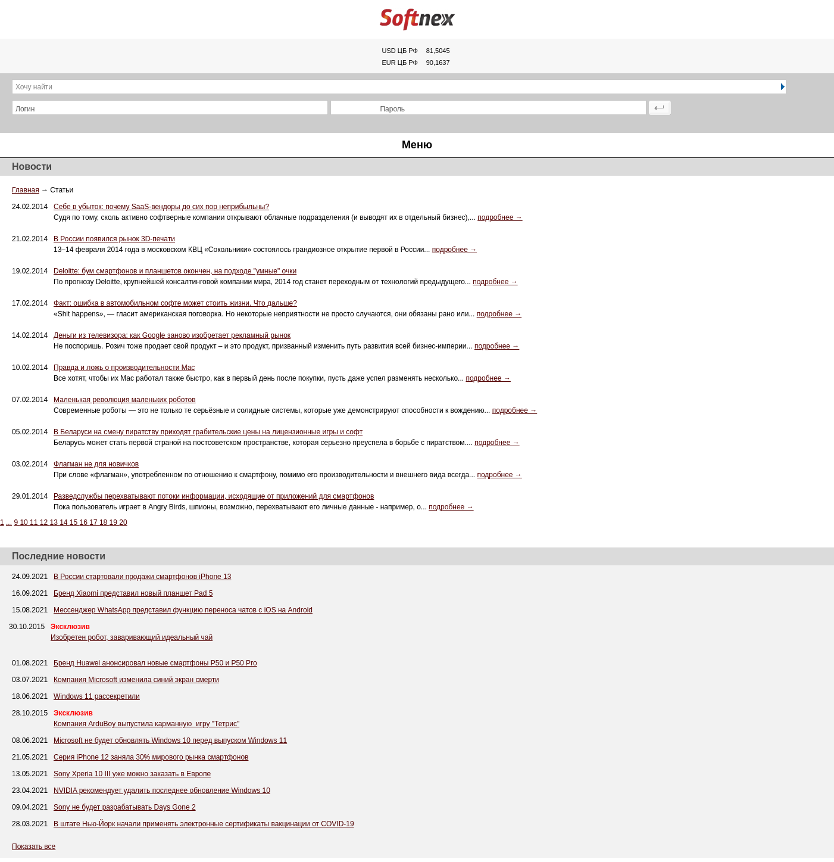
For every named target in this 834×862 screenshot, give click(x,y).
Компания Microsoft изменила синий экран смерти (136, 680)
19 (115, 522)
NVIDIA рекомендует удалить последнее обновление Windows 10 (162, 790)
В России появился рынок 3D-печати (114, 239)
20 (123, 522)
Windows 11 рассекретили (97, 696)
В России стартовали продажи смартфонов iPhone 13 (142, 576)
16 (85, 522)
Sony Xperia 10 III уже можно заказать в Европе (132, 774)
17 (94, 522)
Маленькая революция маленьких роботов (125, 400)
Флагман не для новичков (96, 464)
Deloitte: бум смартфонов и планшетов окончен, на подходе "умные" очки (175, 271)
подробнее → (499, 217)
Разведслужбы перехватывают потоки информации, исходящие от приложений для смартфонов (214, 496)
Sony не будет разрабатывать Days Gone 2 (125, 807)
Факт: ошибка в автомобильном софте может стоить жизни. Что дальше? (175, 303)
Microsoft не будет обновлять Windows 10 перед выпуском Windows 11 (170, 740)
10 (25, 522)
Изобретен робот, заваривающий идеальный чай (132, 637)
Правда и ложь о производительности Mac (124, 367)
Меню (417, 145)
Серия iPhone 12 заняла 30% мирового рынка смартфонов (151, 757)
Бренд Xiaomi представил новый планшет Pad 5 (133, 593)
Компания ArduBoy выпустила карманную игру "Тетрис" (146, 724)
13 (54, 522)
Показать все (33, 846)
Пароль (392, 109)
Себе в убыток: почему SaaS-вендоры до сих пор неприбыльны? (161, 207)
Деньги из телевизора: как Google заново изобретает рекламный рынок (172, 335)
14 (65, 522)
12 (45, 522)
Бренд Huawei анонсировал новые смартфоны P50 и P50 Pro (155, 663)
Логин (25, 109)
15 (75, 522)
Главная (25, 190)
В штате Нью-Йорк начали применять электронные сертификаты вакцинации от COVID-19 (204, 824)
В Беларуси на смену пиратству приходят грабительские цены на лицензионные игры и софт (208, 432)
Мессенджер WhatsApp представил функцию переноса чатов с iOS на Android (183, 610)
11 (35, 522)
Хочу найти (33, 87)
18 (104, 522)
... (9, 522)
